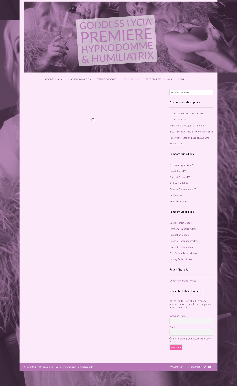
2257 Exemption (193, 367)
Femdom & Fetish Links (159, 79)
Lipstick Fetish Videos (180, 222)
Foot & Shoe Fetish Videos (183, 253)
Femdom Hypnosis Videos (182, 228)
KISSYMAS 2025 (177, 119)
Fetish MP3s (175, 195)
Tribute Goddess (107, 79)
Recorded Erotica (178, 201)
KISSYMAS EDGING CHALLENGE (186, 113)
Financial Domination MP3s (183, 189)
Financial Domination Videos (183, 240)
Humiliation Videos (179, 234)
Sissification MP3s (178, 183)
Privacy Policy (176, 367)
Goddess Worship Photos (182, 280)
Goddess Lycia (53, 79)
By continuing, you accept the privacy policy (190, 340)
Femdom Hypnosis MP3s (182, 164)
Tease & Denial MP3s (180, 177)
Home (181, 79)
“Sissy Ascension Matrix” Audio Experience (191, 131)
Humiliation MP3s (178, 171)
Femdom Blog (132, 79)
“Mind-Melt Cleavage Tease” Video (187, 125)
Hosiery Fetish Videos (180, 259)
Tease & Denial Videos (181, 246)
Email (172, 327)
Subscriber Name (178, 315)
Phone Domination (79, 79)
